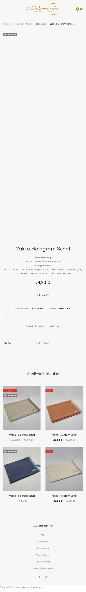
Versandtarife (43, 555)
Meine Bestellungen (43, 568)
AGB (43, 535)
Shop (19, 23)
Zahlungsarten (43, 561)
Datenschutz (43, 541)
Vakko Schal (40, 23)
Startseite (8, 23)
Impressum (43, 548)
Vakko (28, 23)
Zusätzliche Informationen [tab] (43, 326)
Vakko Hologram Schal (22, 435)
